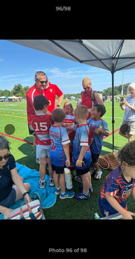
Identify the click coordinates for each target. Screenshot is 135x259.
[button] (109, 10)
